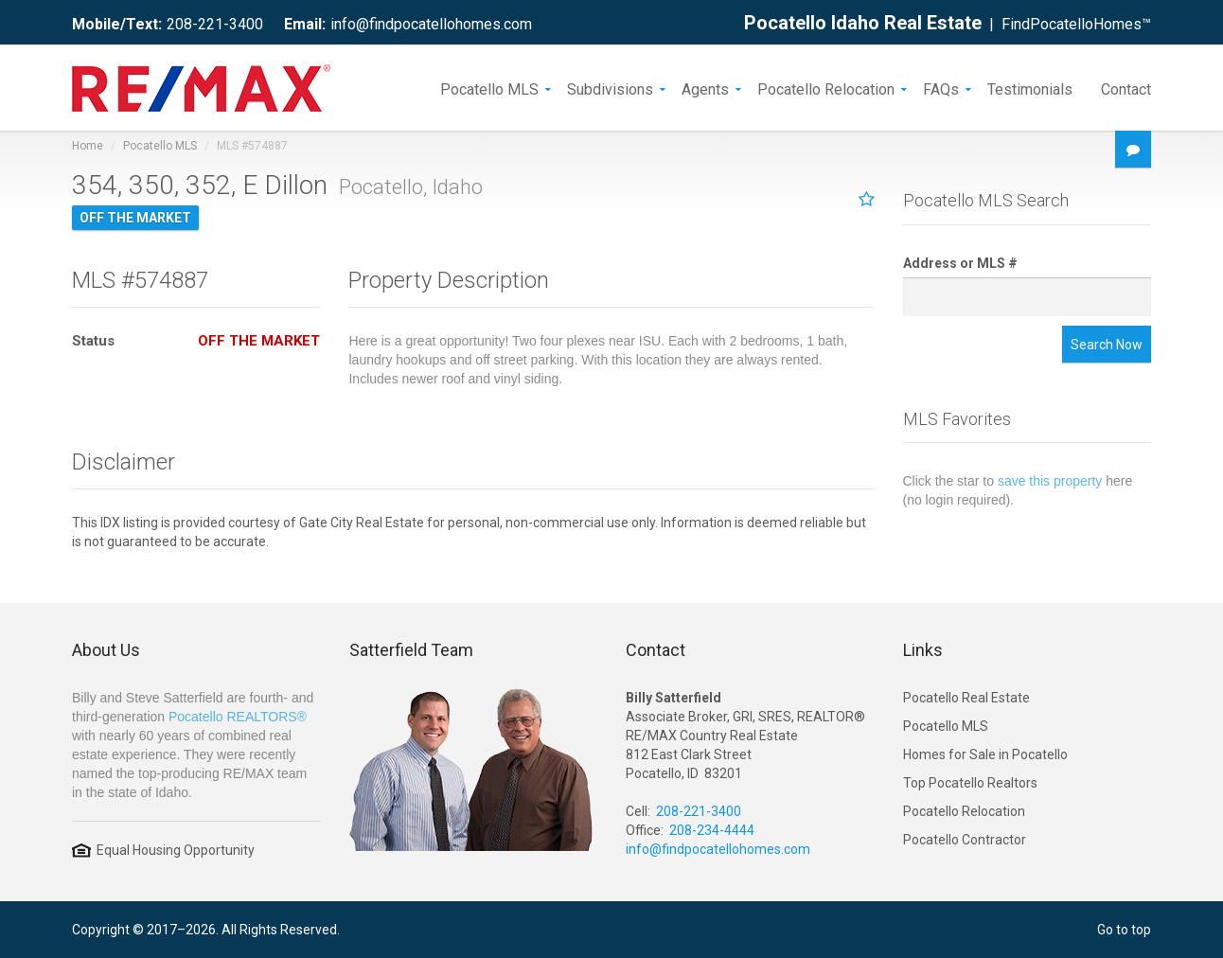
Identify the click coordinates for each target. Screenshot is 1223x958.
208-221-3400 (215, 24)
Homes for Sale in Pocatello (985, 754)
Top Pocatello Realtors (970, 782)
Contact (1126, 88)
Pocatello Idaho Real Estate (863, 22)
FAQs (941, 88)
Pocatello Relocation (826, 88)
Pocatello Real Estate (966, 697)
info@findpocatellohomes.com (431, 24)
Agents (705, 88)
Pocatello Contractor (964, 839)
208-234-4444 (711, 830)
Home (87, 145)
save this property (1050, 480)
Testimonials (1029, 88)
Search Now (1107, 344)
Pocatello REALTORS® (237, 716)
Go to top (1124, 929)
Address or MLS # (960, 263)
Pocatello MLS (489, 88)
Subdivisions (610, 88)
